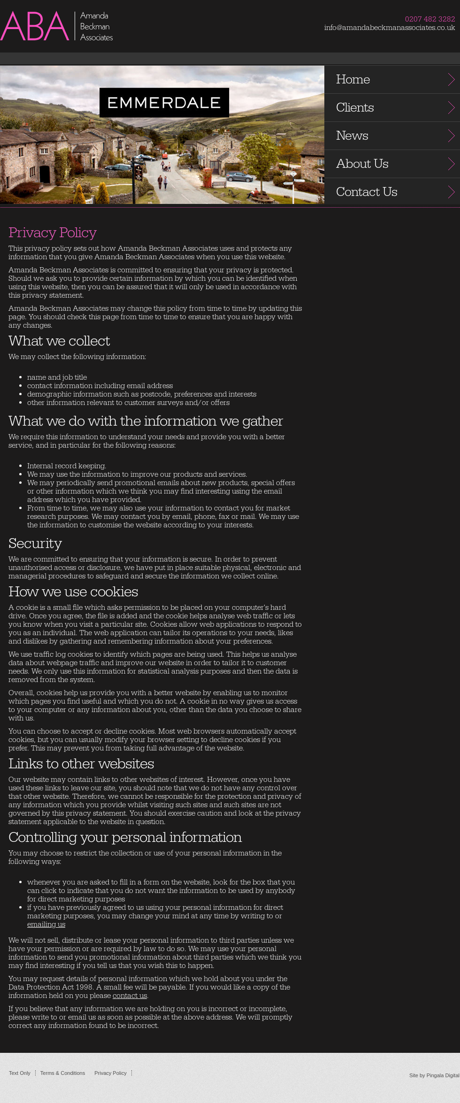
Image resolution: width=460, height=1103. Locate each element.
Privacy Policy (110, 1073)
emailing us (46, 924)
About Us (362, 164)
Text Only (20, 1073)
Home (353, 79)
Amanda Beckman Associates (75, 37)
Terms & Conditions (62, 1073)
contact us (130, 995)
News (352, 136)
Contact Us (366, 192)
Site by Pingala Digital (434, 1075)
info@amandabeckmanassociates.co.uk (389, 27)
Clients (355, 107)
